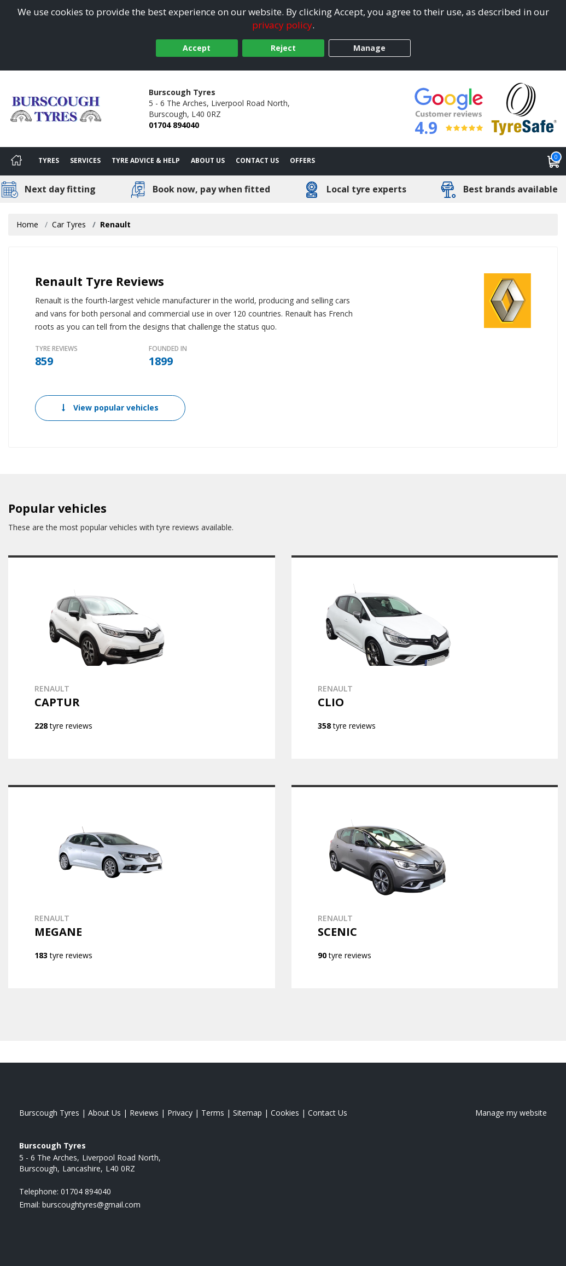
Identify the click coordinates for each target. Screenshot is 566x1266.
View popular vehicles (110, 407)
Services (85, 160)
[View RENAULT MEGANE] (141, 886)
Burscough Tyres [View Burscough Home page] (49, 1112)
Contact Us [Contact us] (257, 160)
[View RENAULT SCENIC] (424, 886)
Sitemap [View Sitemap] (247, 1112)
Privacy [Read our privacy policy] (179, 1112)
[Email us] (91, 1204)
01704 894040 (174, 125)
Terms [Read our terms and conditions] (212, 1112)
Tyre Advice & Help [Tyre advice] (146, 160)
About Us (208, 160)
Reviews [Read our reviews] (144, 1112)
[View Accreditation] (524, 108)
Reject (283, 48)
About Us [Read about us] (104, 1112)
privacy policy (282, 25)
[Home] (16, 161)
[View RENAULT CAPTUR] (141, 657)
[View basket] (554, 161)
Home (27, 224)
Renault (115, 224)
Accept (197, 48)
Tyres (48, 160)
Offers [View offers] (302, 160)
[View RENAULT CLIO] (424, 657)
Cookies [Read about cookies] (285, 1112)
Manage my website (511, 1112)
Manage (369, 48)
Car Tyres (69, 224)
